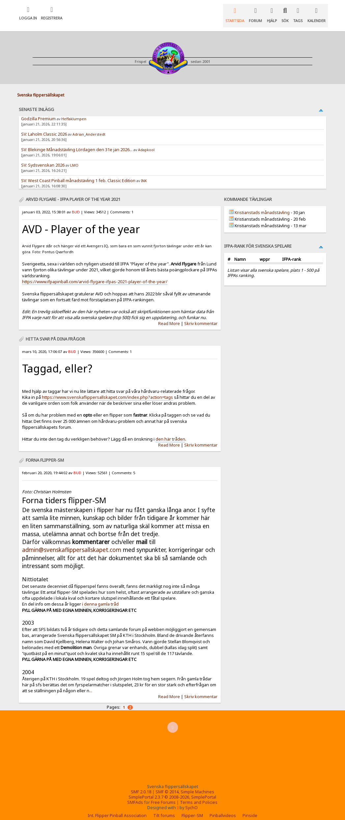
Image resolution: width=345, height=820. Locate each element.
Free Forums (163, 795)
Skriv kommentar (200, 316)
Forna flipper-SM (45, 453)
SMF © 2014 (167, 785)
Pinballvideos (223, 808)
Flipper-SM (192, 808)
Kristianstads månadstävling (262, 205)
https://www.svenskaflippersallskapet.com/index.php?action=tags (107, 390)
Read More (169, 316)
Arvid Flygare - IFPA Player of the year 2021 (73, 192)
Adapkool (146, 143)
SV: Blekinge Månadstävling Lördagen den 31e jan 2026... (76, 143)
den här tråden (170, 432)
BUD (76, 205)
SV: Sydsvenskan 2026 (43, 158)
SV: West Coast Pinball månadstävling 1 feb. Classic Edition (78, 174)
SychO (191, 801)
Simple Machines (197, 785)
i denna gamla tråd (100, 597)
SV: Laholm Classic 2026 (44, 127)
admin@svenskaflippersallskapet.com (71, 543)
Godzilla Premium (39, 112)
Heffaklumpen (73, 112)
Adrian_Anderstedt (88, 127)
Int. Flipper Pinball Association (117, 808)
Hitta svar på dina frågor (55, 332)
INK (144, 174)
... (90, 684)
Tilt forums (164, 808)
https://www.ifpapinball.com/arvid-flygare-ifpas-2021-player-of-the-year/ (94, 275)
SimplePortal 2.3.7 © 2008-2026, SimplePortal (172, 790)
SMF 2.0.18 (141, 785)
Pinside (250, 808)
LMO (74, 158)
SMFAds (135, 795)
